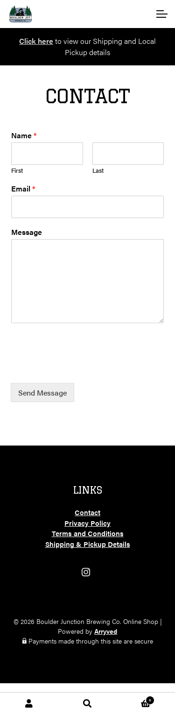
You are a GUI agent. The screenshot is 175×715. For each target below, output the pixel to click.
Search (87, 704)
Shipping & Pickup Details (87, 544)
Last (98, 171)
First (17, 171)
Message (26, 232)
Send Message (42, 392)
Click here (36, 40)
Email (23, 189)
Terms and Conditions (88, 533)
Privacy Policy (87, 523)
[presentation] (82, 368)
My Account (29, 704)
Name (24, 136)
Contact (87, 512)
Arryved (105, 631)
